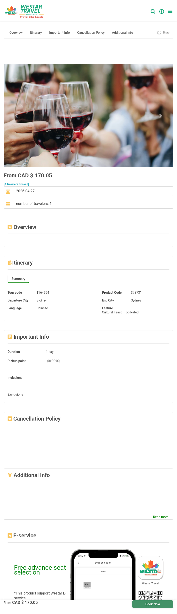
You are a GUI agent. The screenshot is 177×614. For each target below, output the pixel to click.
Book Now (152, 604)
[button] (170, 11)
